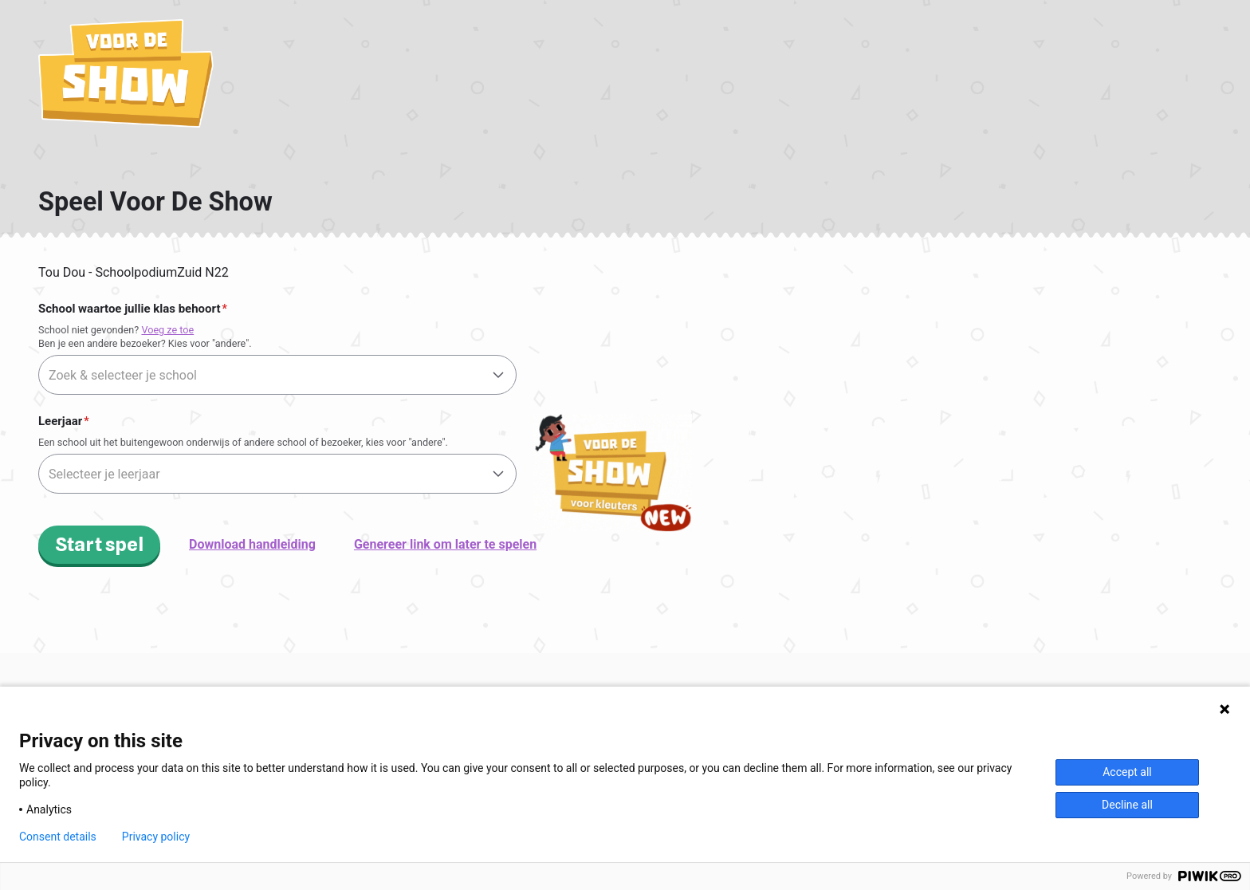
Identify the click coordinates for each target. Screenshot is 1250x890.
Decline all (1127, 804)
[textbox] (277, 376)
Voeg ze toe (167, 330)
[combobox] (277, 375)
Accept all (1127, 772)
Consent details (57, 836)
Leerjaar (60, 421)
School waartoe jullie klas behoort (129, 308)
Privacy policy (156, 836)
